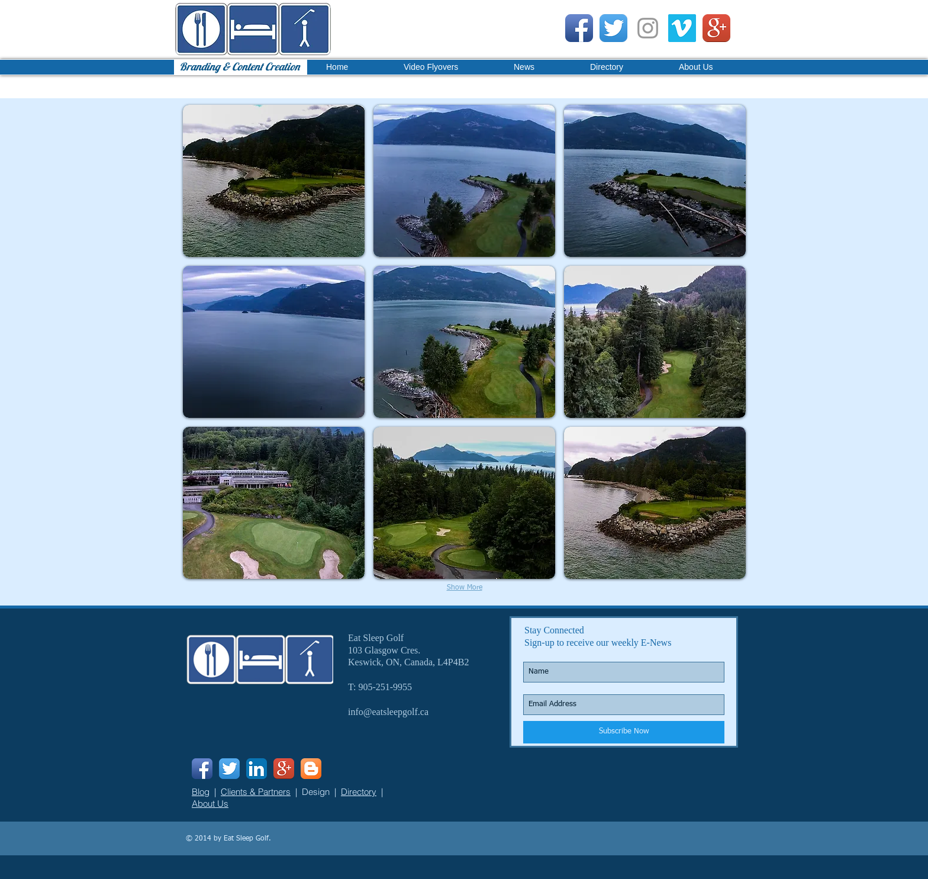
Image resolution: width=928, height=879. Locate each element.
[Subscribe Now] (623, 732)
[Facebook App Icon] (579, 28)
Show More (464, 587)
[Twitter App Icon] (613, 28)
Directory (358, 791)
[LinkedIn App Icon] (256, 768)
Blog (201, 791)
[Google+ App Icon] (716, 28)
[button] (274, 181)
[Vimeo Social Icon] (682, 28)
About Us (210, 803)
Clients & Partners (256, 791)
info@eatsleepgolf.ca (388, 712)
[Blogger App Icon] (311, 768)
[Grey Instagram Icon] (648, 28)
